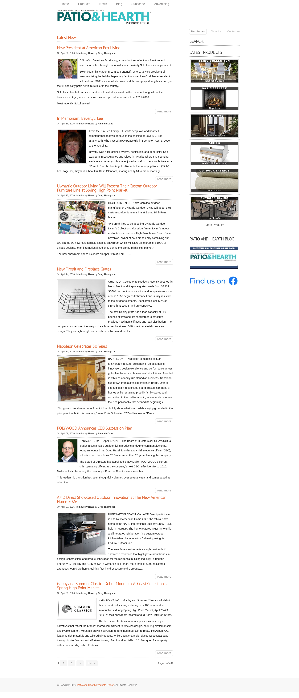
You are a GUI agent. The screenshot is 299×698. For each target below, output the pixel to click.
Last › (91, 663)
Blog (119, 4)
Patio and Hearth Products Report (95, 685)
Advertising (161, 4)
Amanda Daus (105, 123)
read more (164, 111)
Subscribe (138, 4)
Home (65, 4)
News (103, 4)
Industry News (87, 53)
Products (84, 4)
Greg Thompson (107, 53)
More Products (215, 224)
